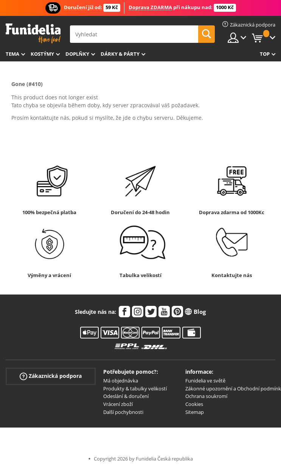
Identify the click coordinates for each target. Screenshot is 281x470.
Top (265, 53)
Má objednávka (120, 380)
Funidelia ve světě (205, 380)
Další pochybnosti (123, 412)
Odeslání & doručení (126, 396)
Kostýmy (42, 53)
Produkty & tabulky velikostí (135, 388)
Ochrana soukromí (206, 396)
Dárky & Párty (120, 53)
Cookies (194, 404)
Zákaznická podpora (51, 376)
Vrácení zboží (118, 404)
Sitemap (194, 412)
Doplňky (77, 53)
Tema (12, 53)
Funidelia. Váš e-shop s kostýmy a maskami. (33, 34)
